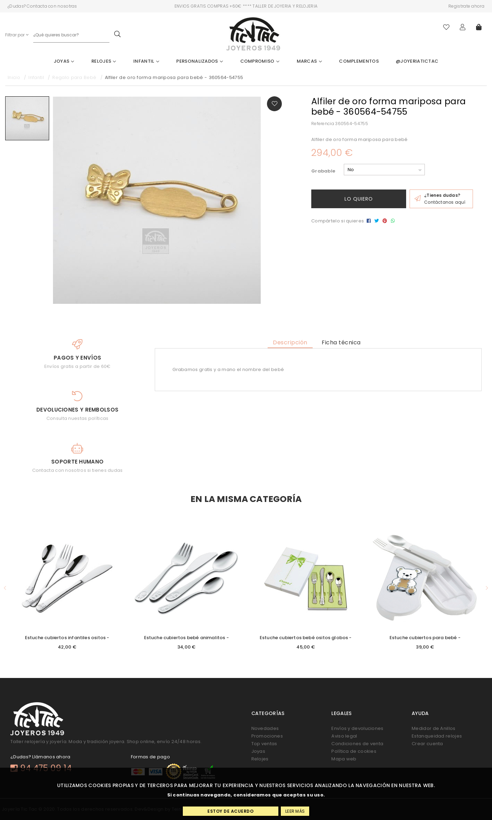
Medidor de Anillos (433, 728)
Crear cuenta (427, 743)
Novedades (265, 728)
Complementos (359, 61)
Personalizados (199, 61)
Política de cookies (353, 751)
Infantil (146, 61)
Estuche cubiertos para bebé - (425, 637)
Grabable (323, 171)
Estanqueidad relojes (437, 736)
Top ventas (264, 743)
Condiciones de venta (357, 743)
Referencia (322, 123)
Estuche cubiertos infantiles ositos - (67, 637)
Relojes (103, 61)
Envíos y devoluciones (357, 728)
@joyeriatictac (417, 61)
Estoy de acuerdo (230, 811)
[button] (5, 588)
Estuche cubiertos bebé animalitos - (186, 637)
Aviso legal (344, 736)
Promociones (267, 736)
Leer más (295, 811)
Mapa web (343, 759)
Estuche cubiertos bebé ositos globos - (306, 637)
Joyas (64, 61)
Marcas (309, 61)
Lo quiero (359, 198)
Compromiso (260, 61)
